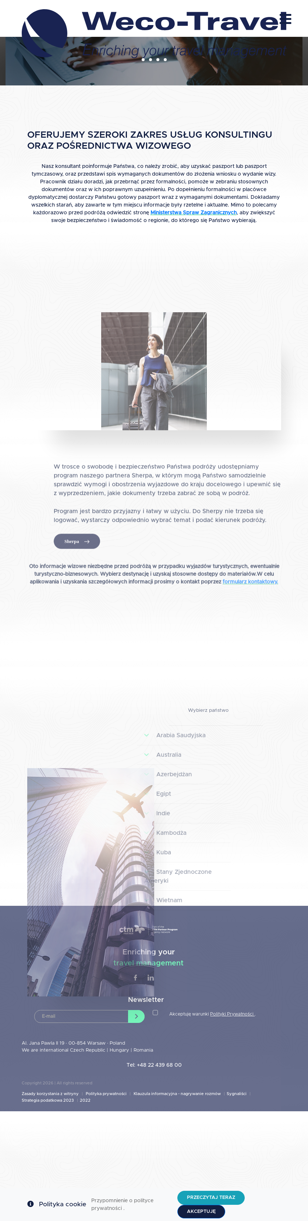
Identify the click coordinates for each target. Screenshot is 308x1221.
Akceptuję (201, 1211)
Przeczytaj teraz (211, 1197)
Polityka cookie (62, 1204)
